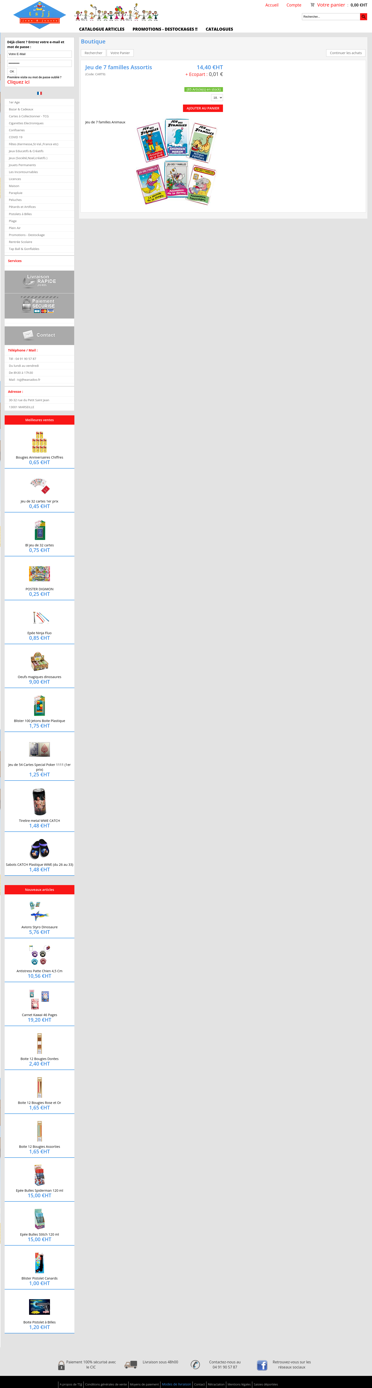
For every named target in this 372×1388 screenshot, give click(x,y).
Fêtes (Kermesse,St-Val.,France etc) (33, 144)
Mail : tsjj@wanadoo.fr (24, 379)
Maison (14, 186)
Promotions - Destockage (27, 235)
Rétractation (216, 1384)
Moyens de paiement (144, 1384)
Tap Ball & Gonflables (24, 249)
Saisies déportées (266, 1384)
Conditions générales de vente (106, 1384)
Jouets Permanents (22, 165)
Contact (199, 1384)
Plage (13, 221)
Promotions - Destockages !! (165, 29)
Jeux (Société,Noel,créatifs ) (28, 158)
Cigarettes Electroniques (26, 123)
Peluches (15, 200)
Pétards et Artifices (22, 207)
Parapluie (15, 193)
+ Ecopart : (196, 74)
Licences (15, 179)
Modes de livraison (176, 1384)
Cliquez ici (18, 82)
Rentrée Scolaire (20, 242)
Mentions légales (239, 1384)
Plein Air (15, 228)
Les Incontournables (23, 172)
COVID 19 (15, 137)
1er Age (14, 102)
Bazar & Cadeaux (21, 109)
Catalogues (219, 29)
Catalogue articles (101, 29)
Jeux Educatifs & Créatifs (26, 151)
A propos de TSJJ (71, 1384)
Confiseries (17, 130)
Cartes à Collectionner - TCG (29, 116)
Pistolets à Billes (20, 214)
